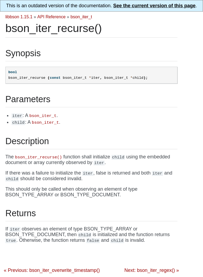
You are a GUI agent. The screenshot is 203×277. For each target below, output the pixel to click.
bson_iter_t (81, 16)
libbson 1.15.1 (19, 16)
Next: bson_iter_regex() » (151, 270)
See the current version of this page (154, 5)
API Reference (51, 16)
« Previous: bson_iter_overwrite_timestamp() (52, 270)
